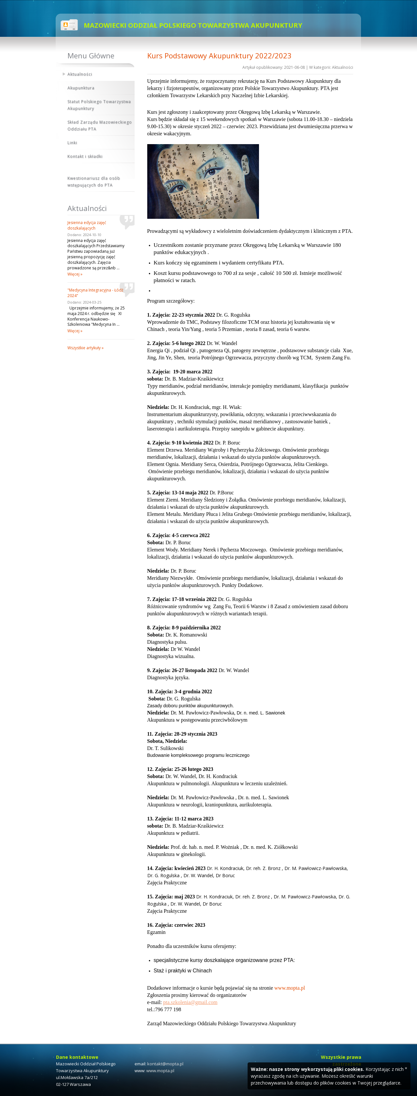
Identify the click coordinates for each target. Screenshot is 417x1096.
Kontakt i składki (85, 156)
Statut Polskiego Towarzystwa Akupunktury (99, 105)
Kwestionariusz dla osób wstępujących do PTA (93, 181)
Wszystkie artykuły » (85, 348)
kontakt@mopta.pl (165, 1064)
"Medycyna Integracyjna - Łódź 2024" (95, 292)
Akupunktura (80, 88)
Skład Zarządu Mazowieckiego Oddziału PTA (99, 125)
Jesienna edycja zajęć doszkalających (86, 225)
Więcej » (74, 274)
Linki (72, 142)
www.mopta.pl (160, 1070)
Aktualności (79, 74)
